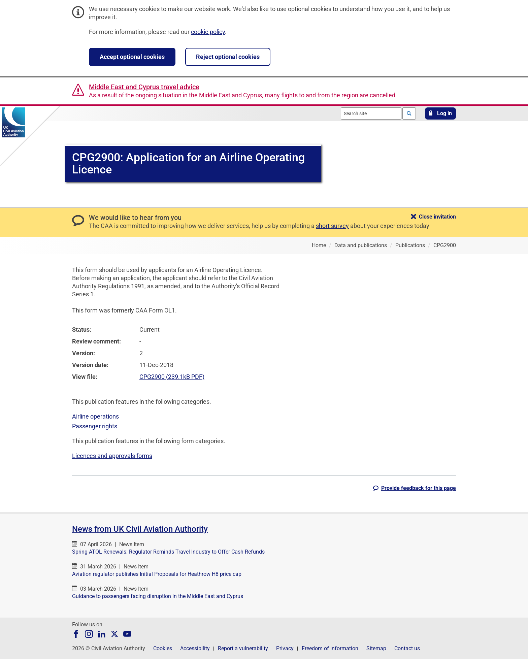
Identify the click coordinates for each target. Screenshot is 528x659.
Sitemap (376, 648)
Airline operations (95, 416)
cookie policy (208, 31)
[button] (440, 113)
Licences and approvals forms (112, 455)
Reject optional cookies (228, 56)
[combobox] (371, 113)
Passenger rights (94, 426)
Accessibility (195, 648)
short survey (332, 225)
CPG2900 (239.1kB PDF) (171, 376)
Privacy (285, 648)
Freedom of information (330, 648)
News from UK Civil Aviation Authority (140, 529)
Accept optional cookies (132, 56)
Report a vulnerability (243, 648)
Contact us (407, 648)
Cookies (162, 648)
